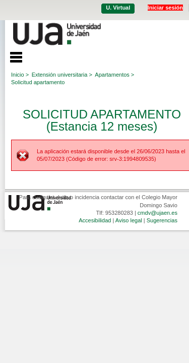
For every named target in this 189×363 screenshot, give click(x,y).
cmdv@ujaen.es (157, 213)
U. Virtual (118, 8)
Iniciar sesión (165, 8)
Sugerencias (162, 220)
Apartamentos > (114, 75)
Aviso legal (128, 220)
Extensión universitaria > (62, 75)
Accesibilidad (95, 220)
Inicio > (20, 75)
